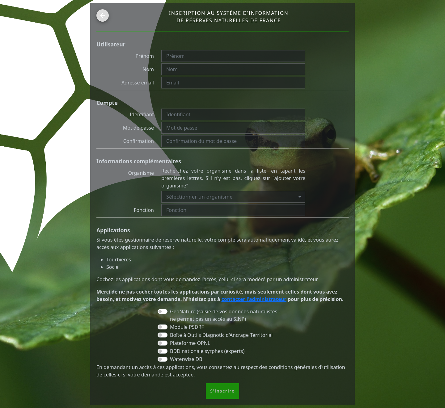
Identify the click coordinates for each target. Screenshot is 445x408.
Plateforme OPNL (190, 343)
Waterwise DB (186, 359)
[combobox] (233, 197)
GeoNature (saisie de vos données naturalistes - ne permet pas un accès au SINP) (225, 315)
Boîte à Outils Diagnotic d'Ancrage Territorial (221, 335)
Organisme (141, 173)
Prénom (144, 56)
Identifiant (142, 114)
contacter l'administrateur (253, 299)
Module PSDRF (187, 327)
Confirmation (138, 141)
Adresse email (137, 82)
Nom (148, 69)
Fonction (144, 210)
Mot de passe (138, 127)
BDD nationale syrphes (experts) (207, 351)
